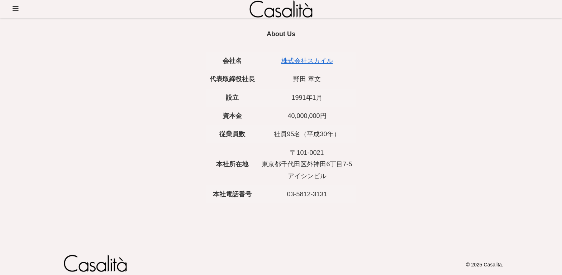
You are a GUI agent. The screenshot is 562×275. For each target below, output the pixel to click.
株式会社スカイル (307, 60)
